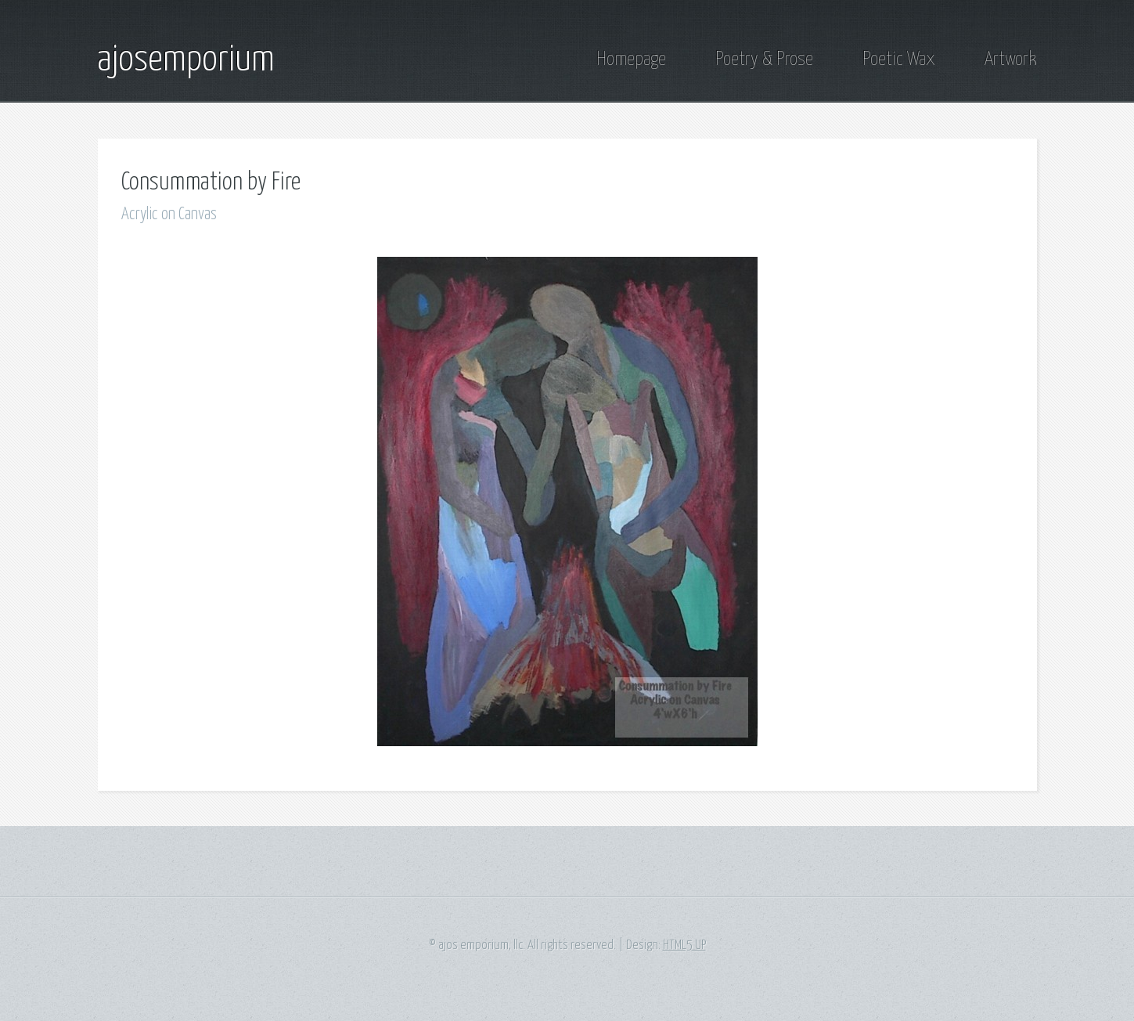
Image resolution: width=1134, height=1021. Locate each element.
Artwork (1011, 59)
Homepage (631, 59)
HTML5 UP (684, 945)
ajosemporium (186, 60)
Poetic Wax (898, 59)
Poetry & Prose (764, 59)
